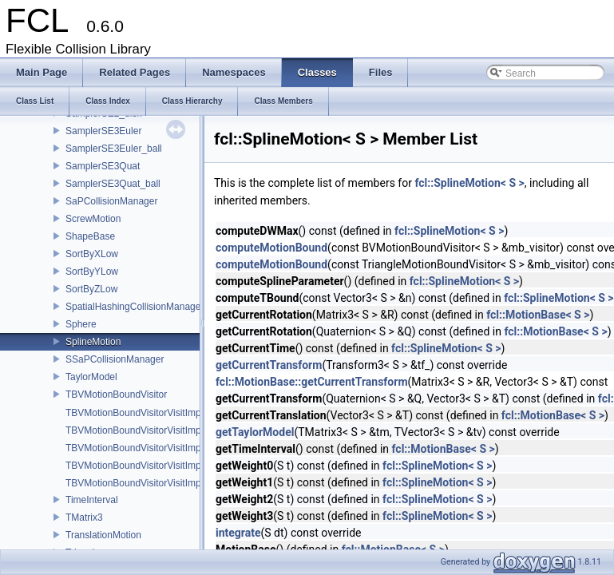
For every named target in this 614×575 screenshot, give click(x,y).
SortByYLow (91, 271)
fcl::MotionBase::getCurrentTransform (312, 381)
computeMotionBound (271, 247)
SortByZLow (91, 289)
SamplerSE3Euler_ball (113, 148)
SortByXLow (91, 254)
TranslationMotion (103, 535)
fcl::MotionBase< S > (537, 314)
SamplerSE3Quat (102, 166)
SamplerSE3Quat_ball (112, 183)
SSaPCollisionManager (114, 359)
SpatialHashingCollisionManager (134, 306)
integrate (238, 532)
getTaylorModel (255, 432)
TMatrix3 (84, 517)
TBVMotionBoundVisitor (116, 394)
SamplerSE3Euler (103, 131)
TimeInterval (91, 500)
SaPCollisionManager (111, 201)
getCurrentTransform (269, 365)
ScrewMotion (93, 218)
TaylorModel (91, 377)
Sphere (81, 324)
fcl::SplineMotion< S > (469, 182)
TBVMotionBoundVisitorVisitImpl (134, 412)
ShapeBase (90, 236)
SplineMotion (93, 341)
